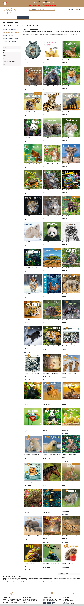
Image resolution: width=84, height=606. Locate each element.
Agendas (32, 18)
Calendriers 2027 (23, 18)
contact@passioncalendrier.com (75, 4)
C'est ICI (42, 4)
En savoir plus (68, 604)
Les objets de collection (43, 18)
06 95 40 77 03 (78, 2)
